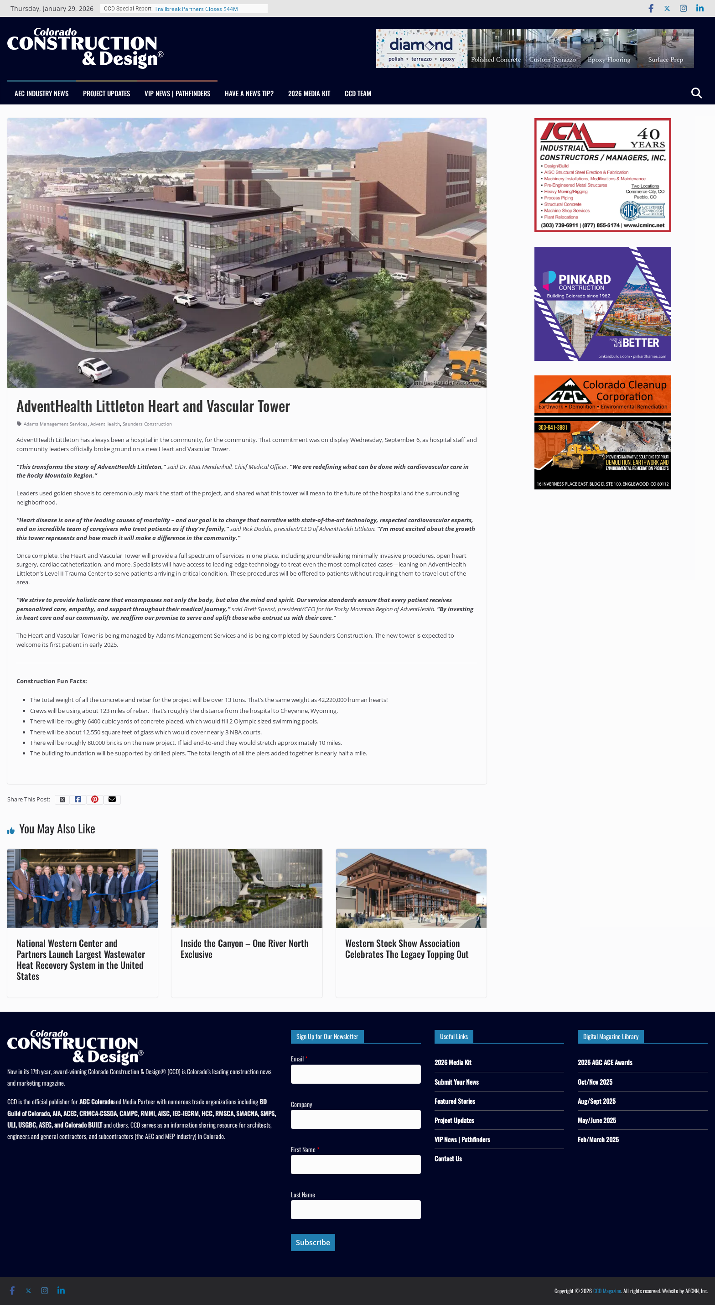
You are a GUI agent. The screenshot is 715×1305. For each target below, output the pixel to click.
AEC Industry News (41, 93)
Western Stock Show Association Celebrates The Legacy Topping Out (407, 948)
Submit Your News (457, 1082)
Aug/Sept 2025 (597, 1101)
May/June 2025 (597, 1120)
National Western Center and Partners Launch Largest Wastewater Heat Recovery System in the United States (80, 959)
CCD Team (358, 93)
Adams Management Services (56, 424)
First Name (305, 1149)
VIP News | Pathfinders (177, 93)
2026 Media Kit (309, 93)
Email (299, 1058)
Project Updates (106, 93)
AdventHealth (105, 424)
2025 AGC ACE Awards (605, 1062)
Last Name (303, 1194)
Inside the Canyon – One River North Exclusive (245, 948)
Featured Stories (455, 1101)
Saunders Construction (147, 424)
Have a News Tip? (249, 93)
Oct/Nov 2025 (595, 1082)
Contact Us (448, 1158)
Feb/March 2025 (598, 1139)
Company (301, 1104)
